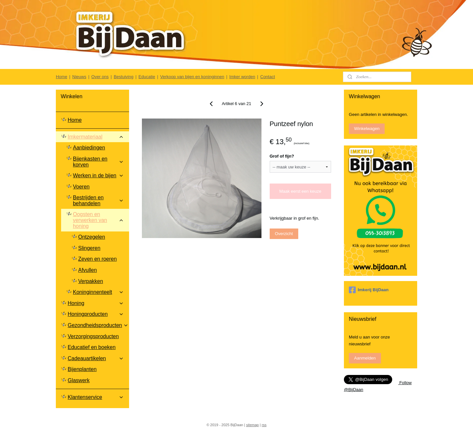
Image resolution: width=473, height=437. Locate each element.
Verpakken (90, 281)
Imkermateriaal (96, 137)
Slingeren (89, 248)
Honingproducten (96, 314)
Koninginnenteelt (98, 292)
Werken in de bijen (98, 175)
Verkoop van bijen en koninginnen (192, 76)
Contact (267, 76)
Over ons (100, 76)
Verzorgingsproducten (93, 336)
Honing (96, 303)
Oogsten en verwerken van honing (98, 220)
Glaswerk (79, 380)
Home (61, 76)
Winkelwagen (366, 128)
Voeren (81, 186)
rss (264, 425)
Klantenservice (96, 397)
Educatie (147, 76)
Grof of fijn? (282, 156)
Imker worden (242, 76)
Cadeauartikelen (96, 358)
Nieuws (79, 76)
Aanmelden (365, 358)
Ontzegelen (91, 237)
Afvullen (87, 270)
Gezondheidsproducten (98, 325)
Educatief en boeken (92, 347)
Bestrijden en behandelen (98, 200)
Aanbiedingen (89, 147)
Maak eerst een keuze (300, 191)
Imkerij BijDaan (369, 290)
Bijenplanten (82, 369)
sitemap (252, 425)
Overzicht (284, 233)
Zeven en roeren (97, 259)
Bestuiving (123, 76)
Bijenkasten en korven (98, 161)
